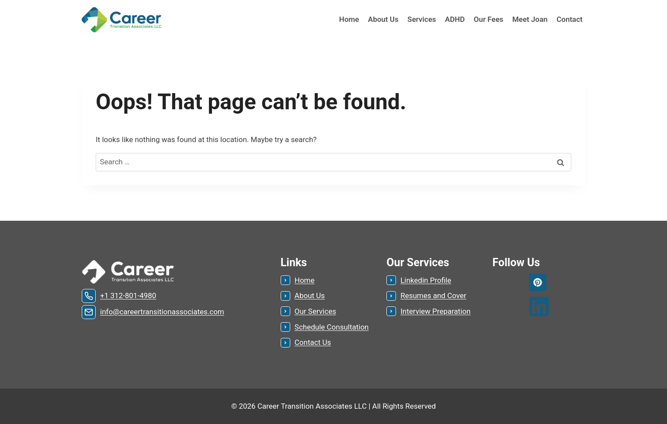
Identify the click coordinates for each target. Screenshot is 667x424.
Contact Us (313, 342)
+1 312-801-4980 (128, 295)
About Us (383, 19)
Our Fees (489, 19)
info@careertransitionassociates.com (162, 311)
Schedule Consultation (332, 327)
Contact (569, 19)
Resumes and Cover (433, 295)
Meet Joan (530, 19)
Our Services (315, 311)
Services (421, 19)
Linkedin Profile (425, 280)
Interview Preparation (435, 311)
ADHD (455, 19)
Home (349, 19)
